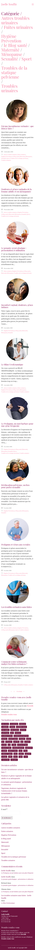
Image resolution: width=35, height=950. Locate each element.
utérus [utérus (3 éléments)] (15, 756)
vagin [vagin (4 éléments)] (20, 756)
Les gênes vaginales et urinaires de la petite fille (15, 798)
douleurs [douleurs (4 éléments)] (12, 727)
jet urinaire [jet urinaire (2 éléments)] (22, 739)
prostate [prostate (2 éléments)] (4, 745)
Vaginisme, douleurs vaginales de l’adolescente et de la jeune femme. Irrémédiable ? (14, 791)
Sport (27, 59)
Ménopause (11, 54)
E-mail (4, 809)
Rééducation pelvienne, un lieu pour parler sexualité (15, 486)
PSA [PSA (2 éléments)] (9, 745)
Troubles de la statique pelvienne (14, 72)
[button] (33, 4)
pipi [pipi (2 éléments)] (22, 742)
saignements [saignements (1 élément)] (29, 748)
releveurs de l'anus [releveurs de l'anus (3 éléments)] (22, 745)
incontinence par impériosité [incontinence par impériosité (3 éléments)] (21, 736)
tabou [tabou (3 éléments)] (15, 754)
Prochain (20, 691)
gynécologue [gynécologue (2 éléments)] (5, 733)
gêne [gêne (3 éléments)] (12, 733)
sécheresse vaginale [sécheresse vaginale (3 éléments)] (7, 754)
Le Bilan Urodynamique (12, 364)
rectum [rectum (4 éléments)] (14, 745)
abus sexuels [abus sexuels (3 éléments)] (5, 724)
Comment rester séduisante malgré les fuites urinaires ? (14, 663)
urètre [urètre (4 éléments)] (10, 756)
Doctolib (30, 706)
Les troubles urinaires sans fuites (16, 607)
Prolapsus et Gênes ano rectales (15, 544)
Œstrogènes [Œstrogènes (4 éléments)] (14, 759)
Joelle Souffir (6, 870)
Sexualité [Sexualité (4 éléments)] (4, 751)
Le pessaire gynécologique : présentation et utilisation (13, 249)
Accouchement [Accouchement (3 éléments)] (14, 724)
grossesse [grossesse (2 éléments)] (23, 730)
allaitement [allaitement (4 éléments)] (22, 724)
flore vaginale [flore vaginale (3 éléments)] (5, 730)
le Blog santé (15, 45)
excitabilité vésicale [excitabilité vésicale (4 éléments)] (21, 727)
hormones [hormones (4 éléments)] (17, 733)
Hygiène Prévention (11, 38)
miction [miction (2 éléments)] (28, 739)
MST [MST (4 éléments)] (3, 742)
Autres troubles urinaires (15, 20)
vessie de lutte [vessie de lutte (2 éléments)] (5, 759)
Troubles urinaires (9, 88)
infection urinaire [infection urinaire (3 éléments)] (13, 739)
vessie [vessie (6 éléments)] (25, 756)
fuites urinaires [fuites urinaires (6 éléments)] (14, 730)
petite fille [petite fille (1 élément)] (16, 742)
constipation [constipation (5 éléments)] (5, 727)
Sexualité (9, 59)
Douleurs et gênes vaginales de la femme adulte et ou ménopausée (16, 190)
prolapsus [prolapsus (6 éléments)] (27, 742)
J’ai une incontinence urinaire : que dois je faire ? (17, 127)
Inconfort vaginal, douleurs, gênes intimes (17, 306)
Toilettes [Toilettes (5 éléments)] (21, 754)
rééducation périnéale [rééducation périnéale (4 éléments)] (18, 748)
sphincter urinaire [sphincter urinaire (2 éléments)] (13, 751)
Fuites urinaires (18, 27)
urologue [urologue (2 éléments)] (4, 756)
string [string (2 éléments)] (25, 751)
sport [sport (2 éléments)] (20, 751)
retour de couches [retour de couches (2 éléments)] (6, 748)
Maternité (10, 50)
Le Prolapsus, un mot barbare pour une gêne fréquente (17, 425)
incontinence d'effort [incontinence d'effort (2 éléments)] (7, 736)
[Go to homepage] (9, 4)
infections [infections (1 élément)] (4, 739)
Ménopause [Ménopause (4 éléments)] (9, 742)
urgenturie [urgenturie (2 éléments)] (27, 754)
